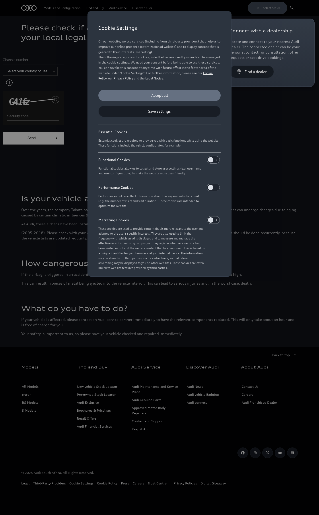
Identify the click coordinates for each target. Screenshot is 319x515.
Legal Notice (154, 78)
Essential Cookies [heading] (112, 132)
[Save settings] (159, 111)
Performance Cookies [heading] (159, 187)
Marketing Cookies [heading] (159, 220)
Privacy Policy (123, 78)
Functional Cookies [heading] (159, 160)
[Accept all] (159, 95)
